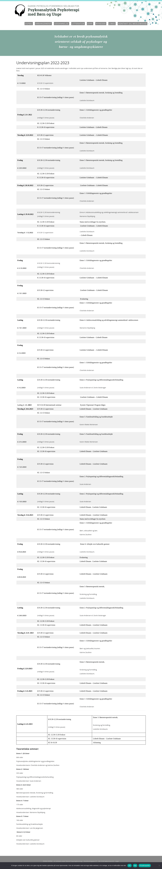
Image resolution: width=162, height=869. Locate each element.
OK (129, 865)
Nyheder (101, 23)
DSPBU (28, 23)
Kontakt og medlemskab (132, 23)
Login (117, 861)
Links (112, 23)
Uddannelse (62, 23)
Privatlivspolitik (145, 865)
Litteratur (78, 23)
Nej (135, 865)
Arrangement (43, 23)
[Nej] (159, 865)
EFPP (90, 23)
